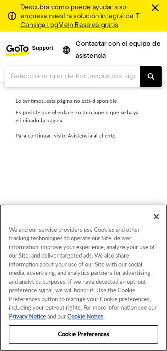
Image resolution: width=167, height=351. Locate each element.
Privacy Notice (27, 316)
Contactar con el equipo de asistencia (118, 50)
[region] (83, 277)
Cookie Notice (85, 316)
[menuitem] (29, 50)
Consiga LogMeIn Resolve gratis (69, 25)
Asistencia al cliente (91, 135)
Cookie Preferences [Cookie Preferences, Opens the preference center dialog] (83, 334)
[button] (66, 50)
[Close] (156, 216)
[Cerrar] (156, 7)
